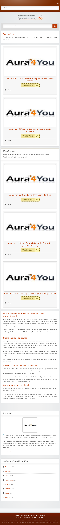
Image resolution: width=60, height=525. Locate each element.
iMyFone (7, 471)
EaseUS (7, 475)
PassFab (7, 484)
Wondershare (9, 480)
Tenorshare (8, 467)
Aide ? (41, 517)
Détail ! (8, 90)
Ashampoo (8, 488)
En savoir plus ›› (8, 452)
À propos (18, 517)
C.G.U (34, 517)
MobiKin (7, 497)
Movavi (7, 493)
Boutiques (27, 517)
